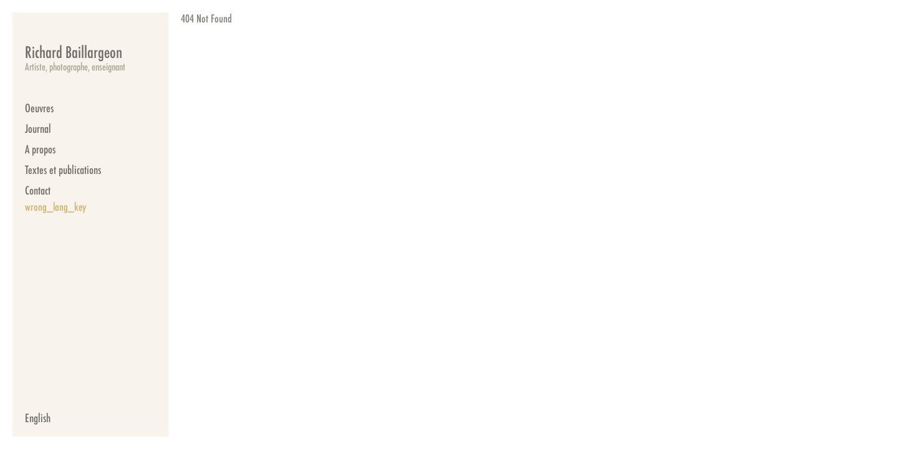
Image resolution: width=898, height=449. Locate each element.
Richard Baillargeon (73, 51)
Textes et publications (63, 169)
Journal (38, 128)
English (38, 418)
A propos (40, 149)
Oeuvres (39, 108)
